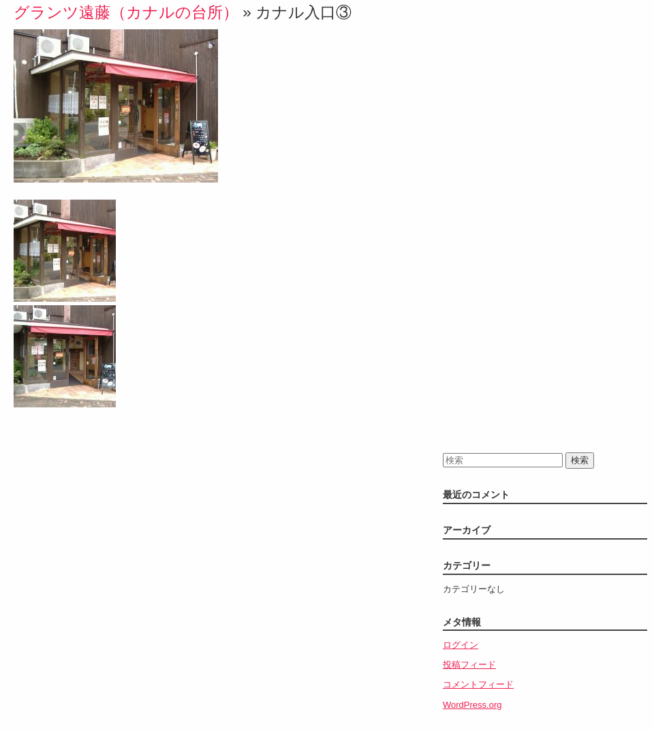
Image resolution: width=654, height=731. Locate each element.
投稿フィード (469, 664)
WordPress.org (472, 705)
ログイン (460, 645)
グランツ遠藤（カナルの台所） (126, 12)
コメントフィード (478, 684)
